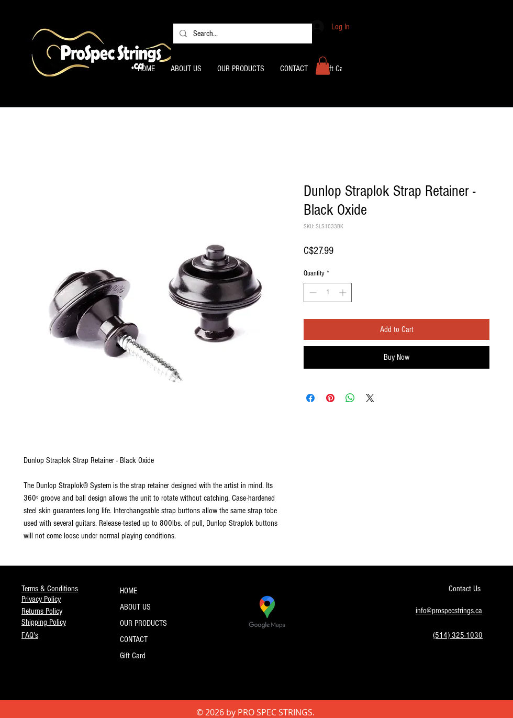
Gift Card (133, 655)
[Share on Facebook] (310, 398)
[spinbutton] (327, 292)
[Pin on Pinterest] (330, 398)
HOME (128, 590)
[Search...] (241, 33)
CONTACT (134, 639)
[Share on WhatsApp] (350, 398)
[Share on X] (370, 398)
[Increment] (343, 292)
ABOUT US (135, 607)
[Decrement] (311, 292)
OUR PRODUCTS (143, 623)
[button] (322, 66)
